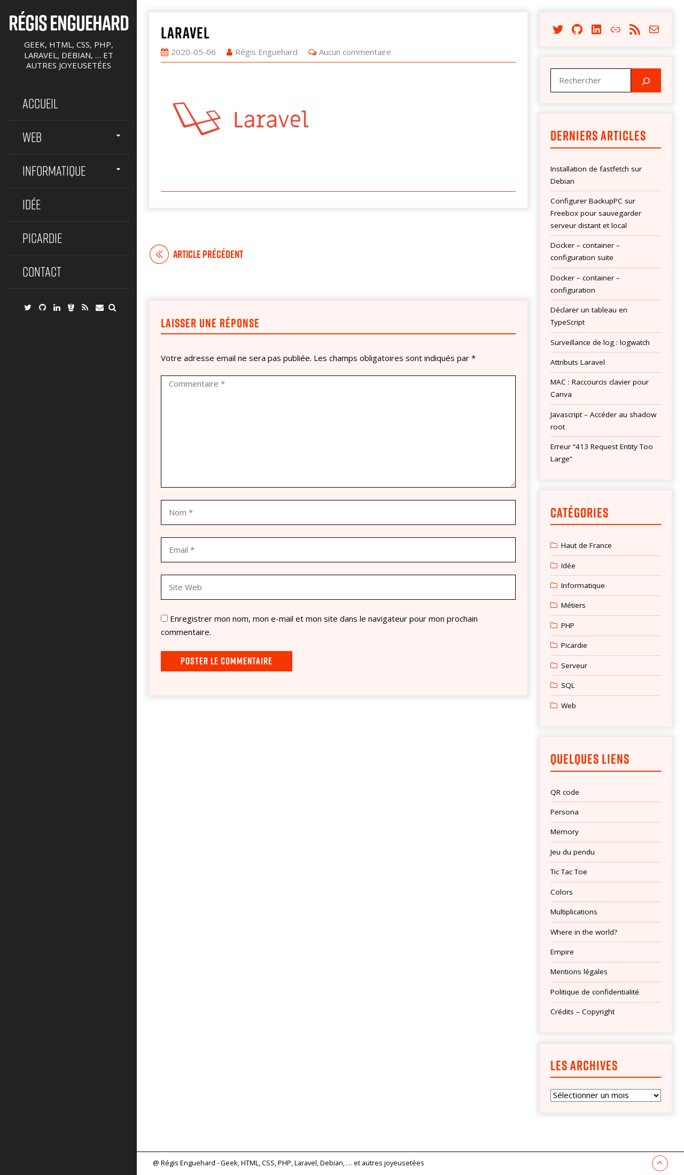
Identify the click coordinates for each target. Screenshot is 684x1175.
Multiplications (573, 911)
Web (32, 137)
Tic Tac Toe (568, 871)
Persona (564, 812)
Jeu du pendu (572, 852)
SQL (568, 685)
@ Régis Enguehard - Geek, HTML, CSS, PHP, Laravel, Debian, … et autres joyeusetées (288, 1163)
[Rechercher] (646, 80)
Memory (564, 831)
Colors (561, 892)
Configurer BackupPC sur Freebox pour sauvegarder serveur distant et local (595, 213)
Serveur (574, 665)
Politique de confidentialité (594, 992)
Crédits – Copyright (582, 1011)
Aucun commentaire (355, 51)
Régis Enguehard (69, 22)
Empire (562, 952)
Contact (41, 271)
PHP (567, 625)
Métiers (573, 605)
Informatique (54, 170)
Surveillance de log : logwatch (600, 342)
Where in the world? (583, 932)
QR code (564, 792)
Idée (31, 204)
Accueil (40, 103)
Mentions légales (579, 971)
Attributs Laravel (577, 362)
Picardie (42, 238)
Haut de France (586, 545)
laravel (185, 32)
